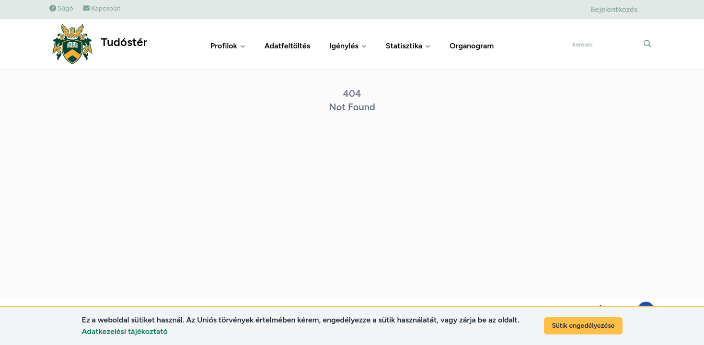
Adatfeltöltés (288, 45)
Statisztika (408, 45)
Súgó (61, 8)
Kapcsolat (102, 8)
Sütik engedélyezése (583, 326)
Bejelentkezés (613, 9)
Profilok (227, 45)
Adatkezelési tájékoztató (125, 331)
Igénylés (348, 45)
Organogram (472, 45)
